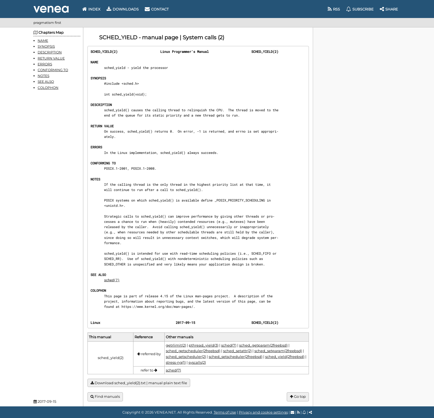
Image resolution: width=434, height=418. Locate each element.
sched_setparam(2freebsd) (278, 351)
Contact (157, 9)
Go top (298, 396)
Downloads (123, 9)
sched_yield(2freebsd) (284, 356)
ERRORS (45, 64)
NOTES (43, 76)
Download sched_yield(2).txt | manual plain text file (139, 383)
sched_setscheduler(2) (186, 356)
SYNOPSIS (46, 46)
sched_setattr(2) (237, 351)
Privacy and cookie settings (263, 412)
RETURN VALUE (51, 58)
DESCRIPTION (50, 52)
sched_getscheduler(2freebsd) (193, 351)
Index (91, 9)
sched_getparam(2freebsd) (263, 345)
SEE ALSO (46, 81)
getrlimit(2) (176, 345)
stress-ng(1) (176, 362)
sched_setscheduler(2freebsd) (235, 356)
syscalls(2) (197, 362)
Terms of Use (225, 412)
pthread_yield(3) (203, 345)
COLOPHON (48, 88)
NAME (43, 40)
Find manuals (105, 396)
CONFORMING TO (53, 70)
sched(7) (112, 280)
